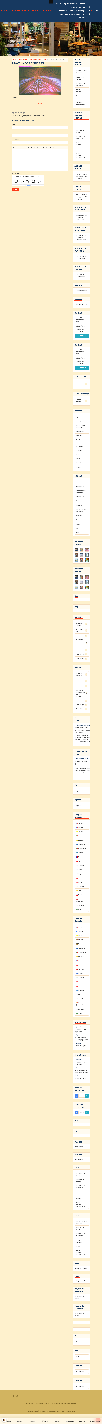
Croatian (80, 893)
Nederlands (80, 850)
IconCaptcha (27, 185)
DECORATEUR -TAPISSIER (81, 448)
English (79, 833)
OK (87, 1104)
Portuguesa (81, 855)
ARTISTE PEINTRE (79, 91)
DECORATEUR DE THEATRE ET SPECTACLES (81, 219)
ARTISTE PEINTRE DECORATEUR (80, 103)
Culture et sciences (81, 629)
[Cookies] (4, 1420)
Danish (79, 885)
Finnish (79, 876)
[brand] (27, 10)
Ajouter (15, 189)
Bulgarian (80, 880)
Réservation (75, 14)
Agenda (82, 7)
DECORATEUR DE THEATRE (80, 72)
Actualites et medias (81, 635)
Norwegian (80, 872)
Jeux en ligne (81, 659)
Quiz (83, 14)
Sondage (81, 11)
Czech (79, 889)
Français (80, 829)
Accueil (58, 4)
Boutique (81, 18)
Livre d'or (79, 466)
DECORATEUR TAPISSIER (68, 11)
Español (79, 838)
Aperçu (51, 147)
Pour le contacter (81, 293)
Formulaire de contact (82, 338)
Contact (81, 4)
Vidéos (67, 14)
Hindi (78, 897)
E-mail (14, 132)
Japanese (80, 912)
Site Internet (16, 139)
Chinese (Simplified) (80, 907)
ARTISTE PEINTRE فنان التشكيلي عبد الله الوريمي (81, 178)
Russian (79, 902)
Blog (64, 4)
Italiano (79, 842)
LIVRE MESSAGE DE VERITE (81, 429)
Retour (40, 103)
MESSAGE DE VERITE (80, 78)
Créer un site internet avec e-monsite (38, 1414)
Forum (61, 14)
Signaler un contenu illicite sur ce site (64, 1414)
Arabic (79, 917)
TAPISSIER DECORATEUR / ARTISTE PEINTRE (81, 648)
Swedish (80, 859)
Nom (13, 124)
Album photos (72, 4)
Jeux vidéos (81, 664)
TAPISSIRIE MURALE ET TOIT (38, 59)
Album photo (22, 59)
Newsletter (73, 7)
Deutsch (80, 846)
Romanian (80, 863)
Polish (79, 867)
